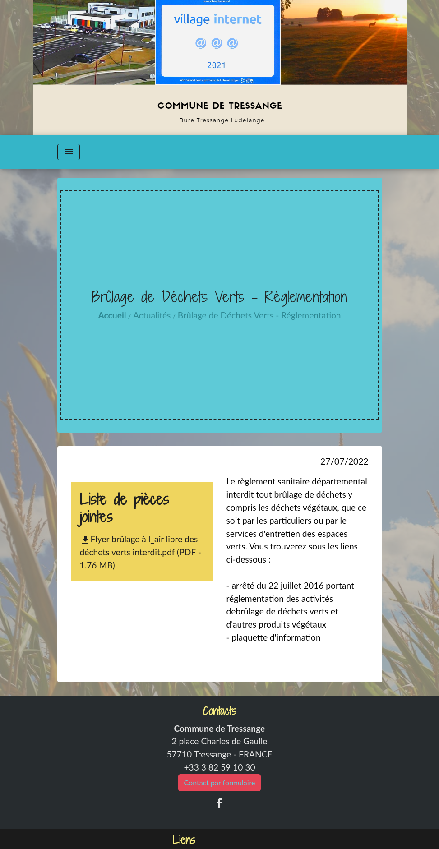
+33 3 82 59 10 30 (219, 767)
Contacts (219, 711)
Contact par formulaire (219, 782)
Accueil (112, 315)
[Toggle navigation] (68, 152)
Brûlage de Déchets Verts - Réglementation (259, 315)
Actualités (152, 315)
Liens (184, 840)
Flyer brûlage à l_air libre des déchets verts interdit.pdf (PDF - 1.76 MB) (140, 552)
